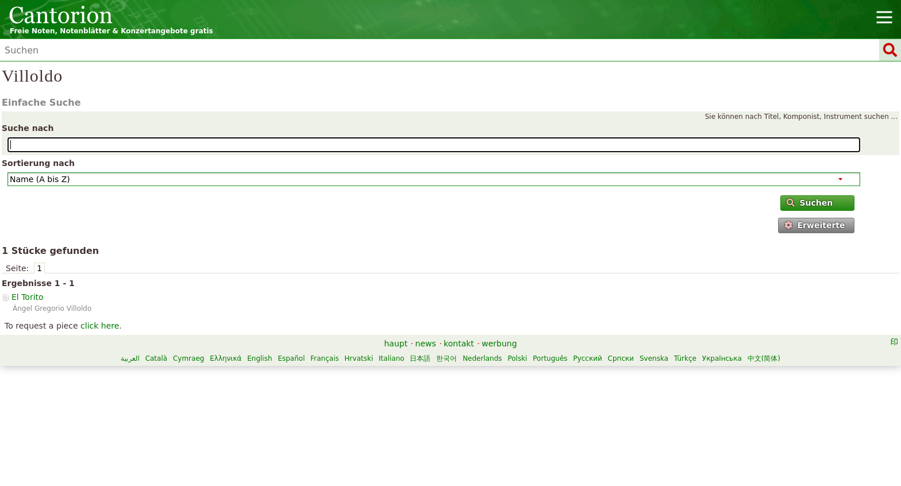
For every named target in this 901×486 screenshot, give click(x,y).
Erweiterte (814, 225)
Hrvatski (359, 358)
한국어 (446, 358)
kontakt (459, 343)
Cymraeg (188, 358)
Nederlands (482, 358)
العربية (130, 358)
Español (291, 358)
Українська (722, 358)
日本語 (420, 358)
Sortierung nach (38, 163)
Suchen (810, 202)
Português (550, 358)
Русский (587, 358)
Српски (621, 358)
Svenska (654, 358)
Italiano (392, 358)
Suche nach (27, 128)
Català (156, 358)
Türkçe (685, 358)
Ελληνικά (225, 358)
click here (99, 325)
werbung (499, 343)
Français (324, 358)
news (425, 343)
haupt (395, 343)
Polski (517, 358)
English (259, 358)
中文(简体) (764, 358)
